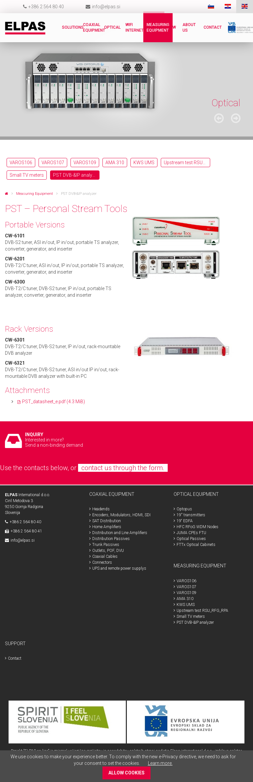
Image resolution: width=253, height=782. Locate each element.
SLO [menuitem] (211, 6)
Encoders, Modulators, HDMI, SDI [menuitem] (121, 515)
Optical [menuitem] (112, 27)
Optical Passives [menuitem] (191, 538)
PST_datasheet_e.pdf (53, 401)
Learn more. (160, 763)
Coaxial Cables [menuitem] (105, 556)
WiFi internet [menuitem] (135, 27)
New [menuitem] (172, 27)
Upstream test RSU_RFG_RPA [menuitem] (187, 162)
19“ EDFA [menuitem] (185, 521)
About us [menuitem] (189, 27)
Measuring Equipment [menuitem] (158, 27)
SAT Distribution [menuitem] (106, 521)
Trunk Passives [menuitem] (105, 544)
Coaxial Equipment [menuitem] (94, 27)
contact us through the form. (122, 468)
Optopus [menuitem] (184, 509)
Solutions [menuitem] (73, 27)
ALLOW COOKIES (126, 772)
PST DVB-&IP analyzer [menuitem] (75, 175)
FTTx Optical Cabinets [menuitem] (196, 544)
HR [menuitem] (227, 6)
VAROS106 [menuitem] (21, 162)
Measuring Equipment (34, 194)
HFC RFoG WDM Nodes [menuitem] (197, 527)
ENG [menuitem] (244, 6)
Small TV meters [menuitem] (27, 175)
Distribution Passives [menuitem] (111, 538)
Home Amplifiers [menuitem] (106, 527)
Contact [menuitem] (213, 27)
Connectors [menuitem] (102, 562)
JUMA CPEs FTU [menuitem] (191, 532)
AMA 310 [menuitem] (114, 162)
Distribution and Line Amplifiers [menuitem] (119, 532)
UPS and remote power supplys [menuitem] (119, 568)
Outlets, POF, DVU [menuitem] (108, 550)
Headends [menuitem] (101, 509)
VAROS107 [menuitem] (53, 162)
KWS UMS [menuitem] (144, 162)
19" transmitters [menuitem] (191, 515)
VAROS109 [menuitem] (84, 162)
